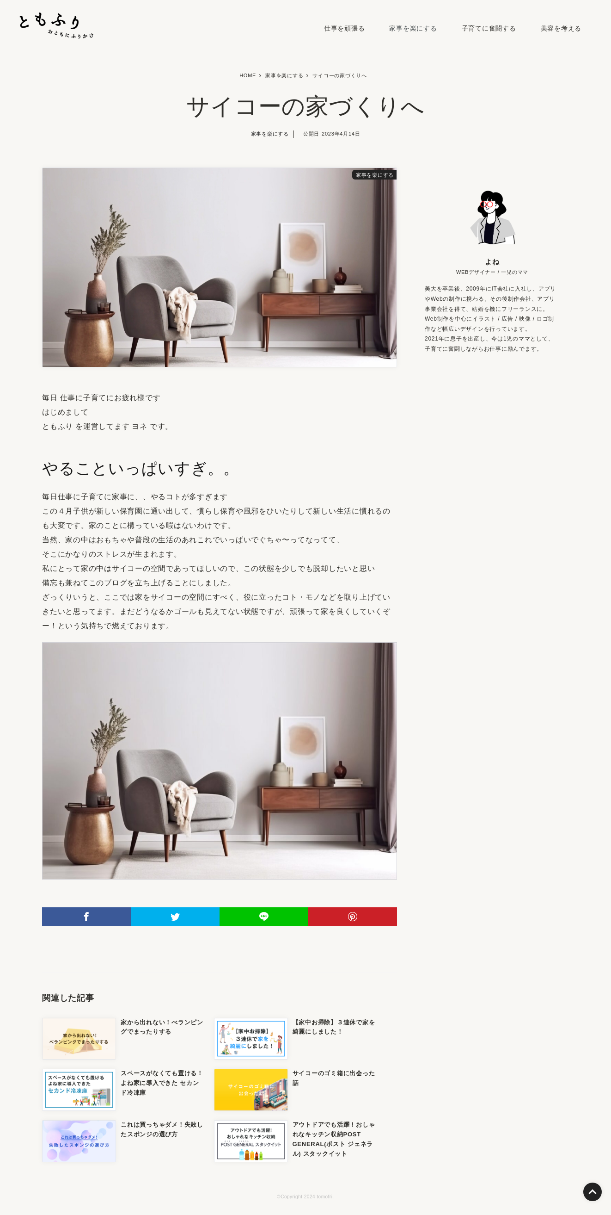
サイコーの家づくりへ (339, 75)
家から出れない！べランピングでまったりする (162, 1027)
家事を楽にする (413, 28)
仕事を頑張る (344, 28)
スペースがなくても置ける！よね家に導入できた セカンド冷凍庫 (162, 1083)
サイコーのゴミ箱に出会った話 (334, 1078)
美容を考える (561, 28)
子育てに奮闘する (489, 28)
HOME (247, 75)
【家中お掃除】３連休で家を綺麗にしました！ (334, 1027)
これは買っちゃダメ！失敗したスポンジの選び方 (162, 1129)
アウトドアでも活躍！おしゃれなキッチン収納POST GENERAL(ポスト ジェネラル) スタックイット (334, 1139)
